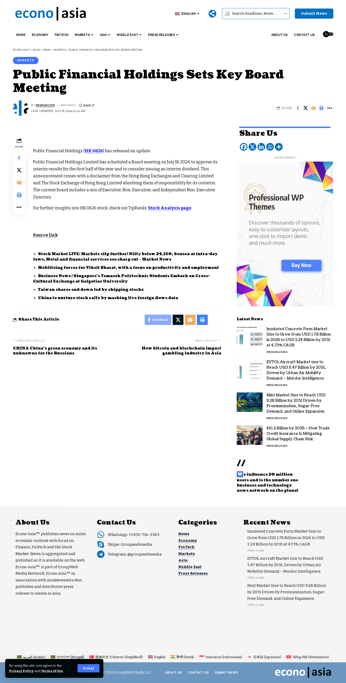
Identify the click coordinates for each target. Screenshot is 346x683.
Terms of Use (52, 671)
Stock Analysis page (169, 208)
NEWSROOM (45, 105)
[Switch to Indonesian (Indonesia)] (221, 657)
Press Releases (276, 351)
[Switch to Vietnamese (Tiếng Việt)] (308, 657)
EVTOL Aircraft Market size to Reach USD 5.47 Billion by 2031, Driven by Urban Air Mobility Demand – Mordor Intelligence (296, 369)
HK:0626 (94, 150)
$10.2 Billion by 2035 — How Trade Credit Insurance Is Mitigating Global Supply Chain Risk (298, 433)
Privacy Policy (21, 671)
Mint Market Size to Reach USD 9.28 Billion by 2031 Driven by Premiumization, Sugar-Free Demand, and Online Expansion (296, 402)
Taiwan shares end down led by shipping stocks (91, 289)
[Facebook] (244, 146)
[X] (252, 146)
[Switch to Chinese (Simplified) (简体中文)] (116, 657)
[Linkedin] (261, 146)
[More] (212, 14)
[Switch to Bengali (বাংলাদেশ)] (67, 657)
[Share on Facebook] (297, 108)
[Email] (313, 108)
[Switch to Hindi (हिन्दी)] (182, 657)
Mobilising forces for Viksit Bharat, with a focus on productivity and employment (128, 267)
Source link (45, 235)
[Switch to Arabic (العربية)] (31, 657)
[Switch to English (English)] (156, 657)
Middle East (190, 567)
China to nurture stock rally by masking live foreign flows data (108, 297)
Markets (25, 60)
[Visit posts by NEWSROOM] (20, 108)
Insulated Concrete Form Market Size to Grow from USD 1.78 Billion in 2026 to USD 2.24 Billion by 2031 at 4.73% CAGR (298, 336)
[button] (88, 668)
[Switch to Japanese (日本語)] (264, 657)
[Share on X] (305, 108)
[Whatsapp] (270, 146)
